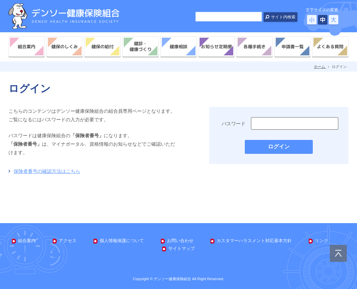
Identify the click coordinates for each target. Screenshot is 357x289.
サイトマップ (181, 248)
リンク (321, 240)
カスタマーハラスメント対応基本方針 (254, 240)
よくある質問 (330, 46)
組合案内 (26, 46)
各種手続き (254, 46)
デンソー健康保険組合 (63, 16)
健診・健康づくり (141, 46)
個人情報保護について (122, 240)
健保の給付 (102, 46)
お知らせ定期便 (216, 46)
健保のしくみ (64, 46)
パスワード (233, 123)
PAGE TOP (338, 253)
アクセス (67, 240)
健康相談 (178, 46)
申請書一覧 (292, 46)
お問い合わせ (180, 240)
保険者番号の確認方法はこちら (47, 171)
